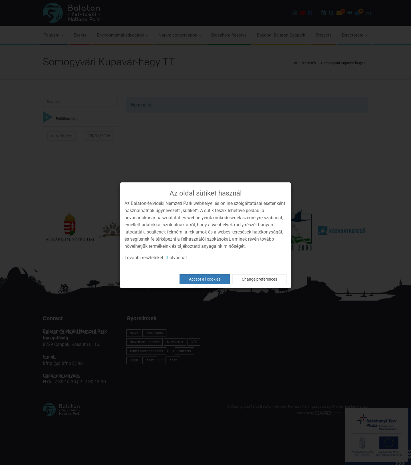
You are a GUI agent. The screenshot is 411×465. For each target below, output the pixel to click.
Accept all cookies (204, 279)
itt (166, 257)
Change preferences (259, 279)
